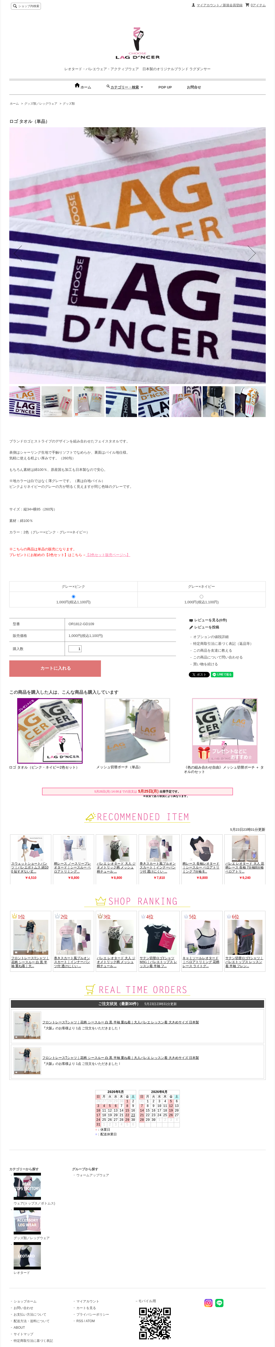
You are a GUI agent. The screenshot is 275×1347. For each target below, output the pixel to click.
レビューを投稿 (206, 627)
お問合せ (194, 87)
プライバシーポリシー (92, 1314)
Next (253, 255)
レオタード (27, 1258)
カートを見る (86, 1308)
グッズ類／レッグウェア (40, 103)
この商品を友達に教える (212, 650)
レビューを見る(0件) (210, 620)
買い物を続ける (205, 664)
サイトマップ (23, 1334)
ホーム (82, 87)
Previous (25, 255)
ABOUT (19, 1328)
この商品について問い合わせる (218, 657)
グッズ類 (69, 103)
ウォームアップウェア (92, 1175)
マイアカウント (87, 1301)
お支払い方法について (30, 1314)
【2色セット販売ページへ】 (108, 555)
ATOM (90, 1321)
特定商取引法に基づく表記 (33, 1341)
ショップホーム (25, 1301)
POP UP (165, 87)
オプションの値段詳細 (211, 637)
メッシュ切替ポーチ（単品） (119, 767)
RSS (79, 1321)
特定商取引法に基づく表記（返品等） (223, 644)
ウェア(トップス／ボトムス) (34, 1189)
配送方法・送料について (32, 1321)
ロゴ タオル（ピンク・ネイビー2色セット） (44, 767)
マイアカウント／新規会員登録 (220, 5)
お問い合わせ (23, 1308)
